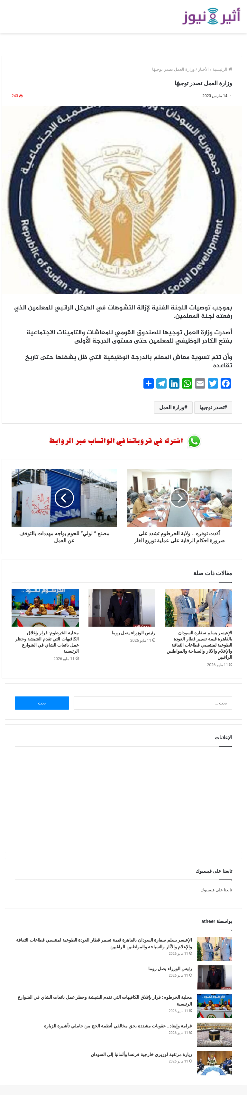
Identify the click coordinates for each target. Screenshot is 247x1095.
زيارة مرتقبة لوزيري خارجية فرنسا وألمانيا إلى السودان (141, 1054)
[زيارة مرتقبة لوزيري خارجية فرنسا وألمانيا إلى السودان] (214, 1063)
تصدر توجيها (211, 407)
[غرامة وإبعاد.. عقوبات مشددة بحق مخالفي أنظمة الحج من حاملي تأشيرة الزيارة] (214, 1035)
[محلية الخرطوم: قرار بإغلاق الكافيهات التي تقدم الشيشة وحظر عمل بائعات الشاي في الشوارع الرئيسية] (45, 608)
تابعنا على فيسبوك (216, 890)
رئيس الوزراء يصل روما (133, 632)
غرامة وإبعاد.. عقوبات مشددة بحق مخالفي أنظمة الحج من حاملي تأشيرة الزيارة (118, 1025)
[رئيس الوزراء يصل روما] (122, 608)
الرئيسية (222, 69)
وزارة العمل (171, 407)
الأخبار (203, 69)
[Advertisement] (123, 798)
